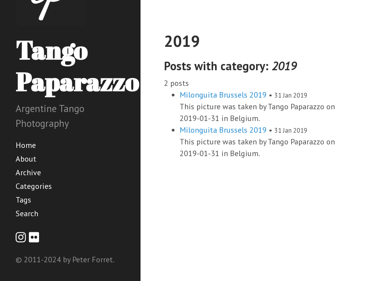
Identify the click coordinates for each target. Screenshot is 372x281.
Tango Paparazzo (77, 66)
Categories (34, 186)
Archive (28, 172)
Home (26, 145)
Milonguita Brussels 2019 (223, 95)
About (26, 159)
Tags (23, 200)
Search (27, 213)
